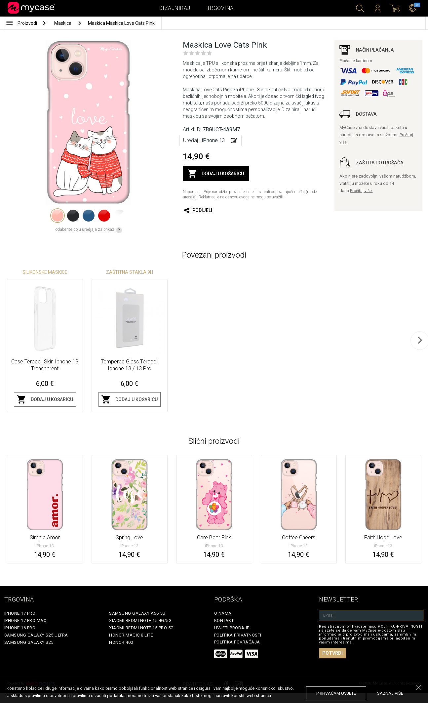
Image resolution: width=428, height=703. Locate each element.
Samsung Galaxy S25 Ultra (36, 635)
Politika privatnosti (237, 635)
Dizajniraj (174, 8)
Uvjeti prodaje (232, 627)
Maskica (63, 23)
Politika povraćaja (237, 642)
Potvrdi (332, 653)
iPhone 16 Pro (20, 627)
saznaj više (390, 693)
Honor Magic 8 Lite (131, 635)
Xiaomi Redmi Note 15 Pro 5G (141, 627)
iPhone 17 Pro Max (25, 620)
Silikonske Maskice (44, 272)
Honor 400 (121, 642)
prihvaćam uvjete (336, 693)
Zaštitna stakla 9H (129, 272)
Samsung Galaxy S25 (29, 642)
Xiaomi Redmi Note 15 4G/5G (140, 620)
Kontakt (224, 620)
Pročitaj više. (361, 190)
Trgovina (220, 8)
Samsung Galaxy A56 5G (137, 613)
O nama (223, 613)
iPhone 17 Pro (20, 613)
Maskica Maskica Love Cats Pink (121, 23)
